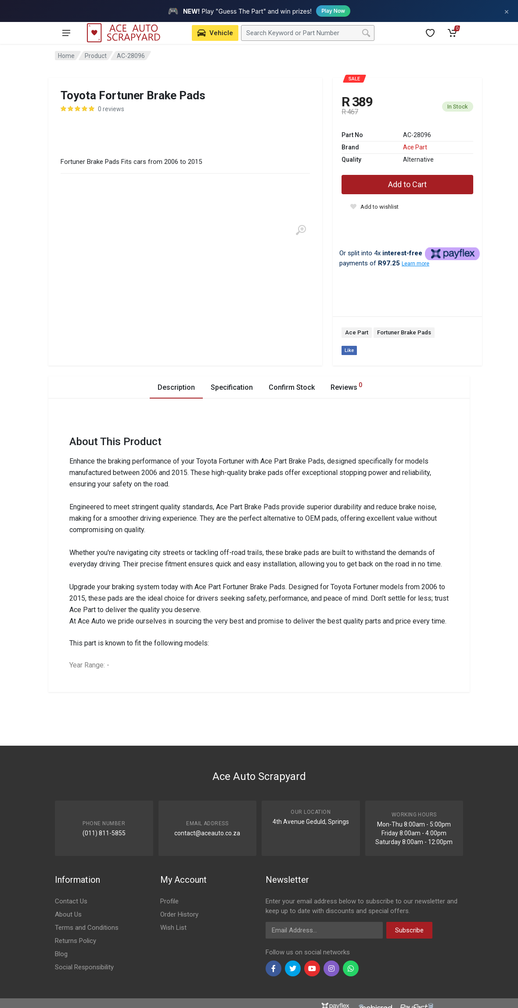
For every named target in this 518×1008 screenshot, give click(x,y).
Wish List (173, 928)
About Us (68, 914)
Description (176, 387)
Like (349, 350)
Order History (179, 914)
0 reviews (111, 108)
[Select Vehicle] (215, 33)
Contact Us (71, 901)
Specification (232, 387)
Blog (61, 954)
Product (96, 55)
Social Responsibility (84, 967)
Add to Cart (407, 184)
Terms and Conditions (87, 928)
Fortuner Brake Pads (404, 332)
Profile (169, 901)
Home (66, 55)
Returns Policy (75, 941)
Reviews (346, 386)
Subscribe (409, 930)
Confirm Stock (292, 387)
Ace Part (415, 147)
